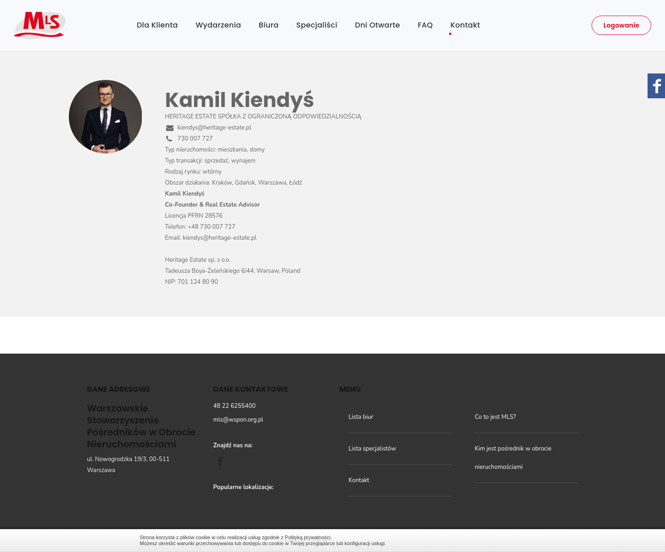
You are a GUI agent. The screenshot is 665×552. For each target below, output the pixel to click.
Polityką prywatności (308, 537)
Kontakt (359, 480)
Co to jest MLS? (495, 417)
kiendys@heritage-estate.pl (208, 128)
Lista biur (361, 417)
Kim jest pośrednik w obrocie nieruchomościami (513, 458)
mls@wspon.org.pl (238, 420)
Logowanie (621, 25)
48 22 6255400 (234, 406)
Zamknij (520, 540)
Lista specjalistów (372, 449)
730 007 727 (189, 139)
